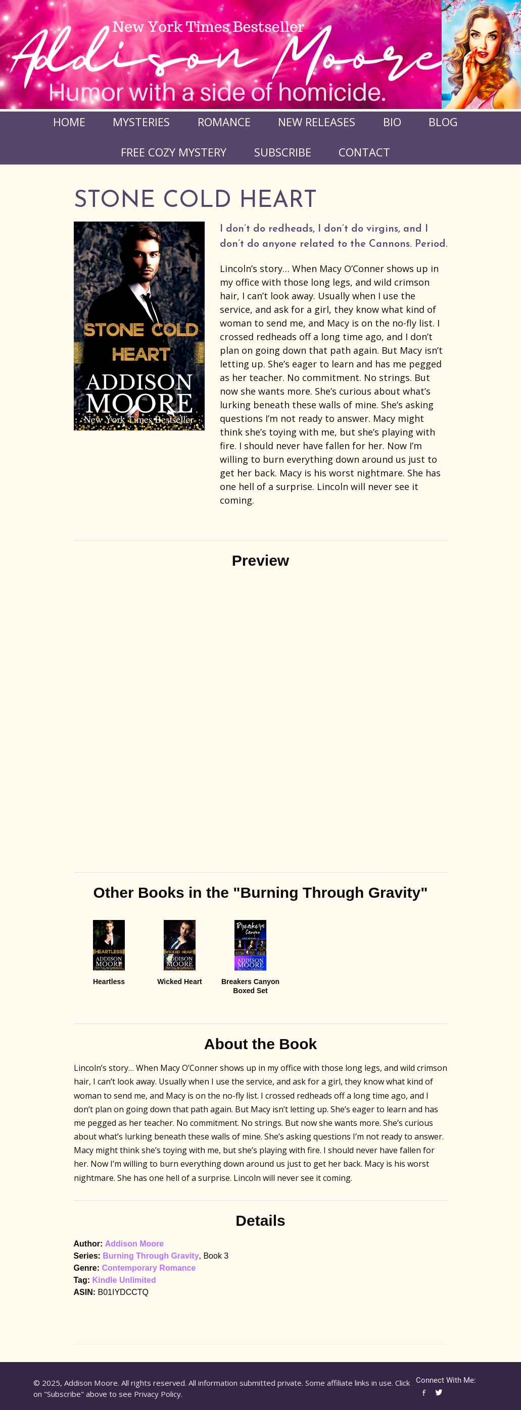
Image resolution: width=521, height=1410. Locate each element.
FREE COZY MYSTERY (173, 151)
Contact (364, 151)
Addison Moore (134, 1243)
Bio (392, 121)
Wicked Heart (179, 982)
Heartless (109, 982)
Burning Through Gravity (151, 1256)
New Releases (316, 121)
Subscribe (282, 151)
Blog (443, 121)
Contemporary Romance (149, 1268)
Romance (224, 121)
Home (69, 121)
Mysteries (141, 121)
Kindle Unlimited (124, 1280)
